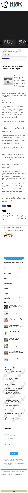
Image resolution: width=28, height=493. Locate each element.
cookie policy (7, 463)
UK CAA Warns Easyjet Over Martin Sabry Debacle (15, 339)
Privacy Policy (22, 471)
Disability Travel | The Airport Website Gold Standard (13, 389)
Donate (15, 51)
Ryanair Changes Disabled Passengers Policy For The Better (16, 326)
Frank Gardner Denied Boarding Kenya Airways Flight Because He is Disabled (16, 313)
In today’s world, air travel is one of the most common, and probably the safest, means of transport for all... (13, 373)
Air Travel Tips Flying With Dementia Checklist (14, 332)
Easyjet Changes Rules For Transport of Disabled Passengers (16, 352)
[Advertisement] (13, 25)
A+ (21, 59)
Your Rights (5, 50)
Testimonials (21, 50)
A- (24, 59)
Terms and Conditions (6, 471)
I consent (14, 491)
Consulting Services (7, 51)
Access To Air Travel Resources (11, 368)
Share (4, 205)
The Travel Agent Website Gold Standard (12, 379)
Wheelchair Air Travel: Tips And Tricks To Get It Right (15, 345)
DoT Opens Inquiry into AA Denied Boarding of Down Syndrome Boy (16, 319)
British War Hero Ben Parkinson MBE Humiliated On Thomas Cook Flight (16, 306)
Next (27, 43)
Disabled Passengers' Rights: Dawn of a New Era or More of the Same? (9, 42)
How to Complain (13, 50)
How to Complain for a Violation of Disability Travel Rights (13, 402)
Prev (1, 43)
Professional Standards (15, 471)
